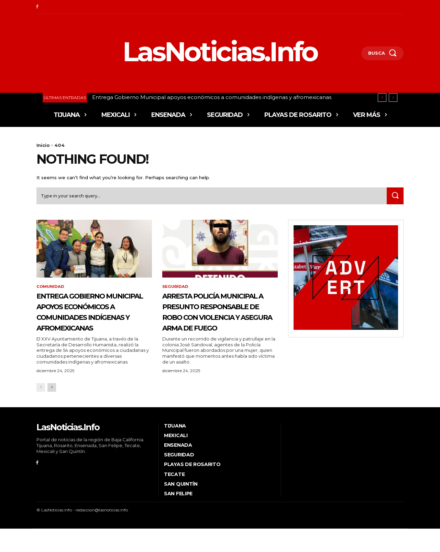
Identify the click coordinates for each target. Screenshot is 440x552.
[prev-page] (40, 411)
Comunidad (51, 288)
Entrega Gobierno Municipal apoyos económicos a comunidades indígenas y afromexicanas (211, 97)
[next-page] (51, 411)
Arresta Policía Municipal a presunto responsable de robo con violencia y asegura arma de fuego (218, 324)
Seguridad (175, 288)
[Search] (394, 197)
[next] (393, 97)
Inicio (43, 145)
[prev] (382, 97)
